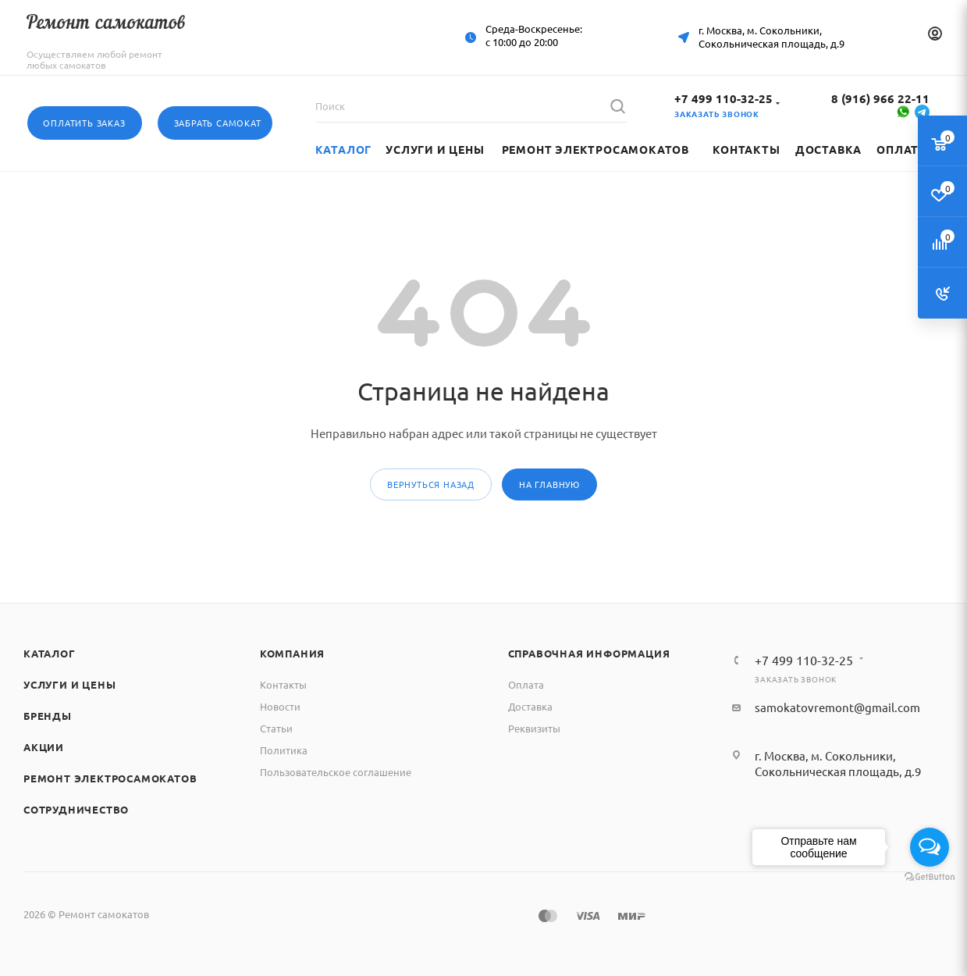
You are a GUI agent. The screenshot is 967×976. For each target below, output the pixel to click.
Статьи (276, 728)
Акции (43, 746)
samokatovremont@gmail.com (837, 707)
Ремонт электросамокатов (110, 778)
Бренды (47, 715)
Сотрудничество (76, 809)
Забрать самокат (217, 122)
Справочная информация (589, 653)
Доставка (530, 706)
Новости (280, 706)
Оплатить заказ (84, 122)
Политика (284, 750)
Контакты (283, 684)
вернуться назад (431, 484)
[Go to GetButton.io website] (930, 877)
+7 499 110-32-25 (723, 98)
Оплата (526, 684)
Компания (292, 653)
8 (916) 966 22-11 (880, 98)
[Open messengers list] (929, 847)
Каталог (49, 653)
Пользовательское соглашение (335, 771)
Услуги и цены (69, 684)
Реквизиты (534, 728)
